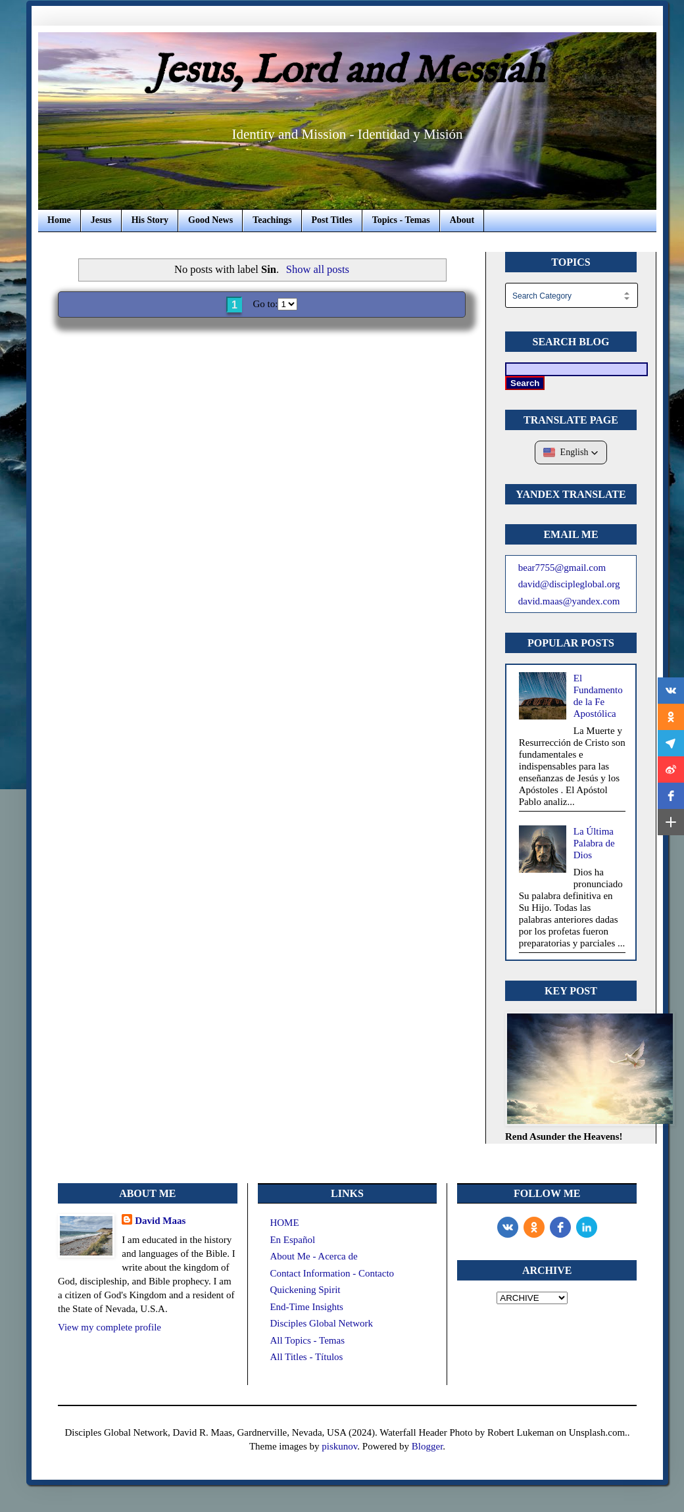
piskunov (339, 1446)
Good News (210, 220)
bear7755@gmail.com (562, 567)
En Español (292, 1239)
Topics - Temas (401, 220)
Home (59, 220)
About (462, 220)
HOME (284, 1222)
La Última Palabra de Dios (594, 843)
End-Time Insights (306, 1307)
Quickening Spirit (305, 1289)
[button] (571, 452)
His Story (150, 220)
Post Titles (332, 220)
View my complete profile (109, 1327)
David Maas (160, 1220)
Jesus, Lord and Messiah (347, 72)
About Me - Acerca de (313, 1256)
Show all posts (317, 269)
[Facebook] (560, 1227)
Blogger (427, 1446)
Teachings (272, 220)
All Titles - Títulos (306, 1357)
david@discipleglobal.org (569, 584)
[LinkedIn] (586, 1227)
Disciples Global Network (321, 1323)
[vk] (507, 1227)
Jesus (101, 220)
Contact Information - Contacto (332, 1273)
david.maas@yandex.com (569, 601)
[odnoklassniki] (534, 1227)
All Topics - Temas (307, 1340)
